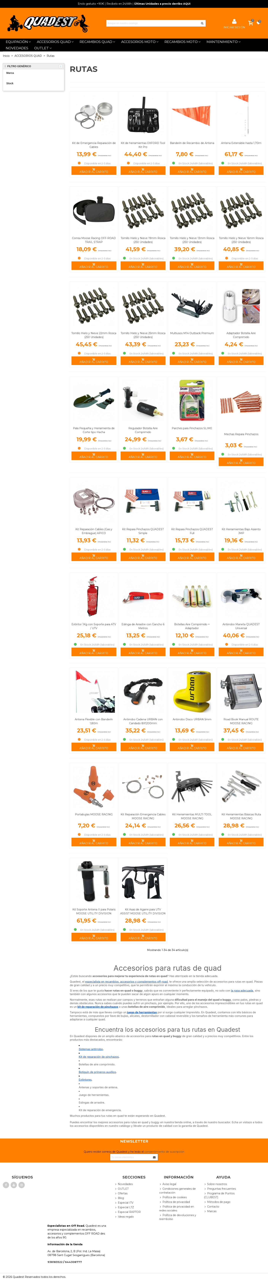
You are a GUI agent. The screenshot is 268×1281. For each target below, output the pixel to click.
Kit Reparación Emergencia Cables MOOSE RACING (143, 816)
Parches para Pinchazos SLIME (192, 428)
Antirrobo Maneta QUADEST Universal (241, 626)
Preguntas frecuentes (220, 1189)
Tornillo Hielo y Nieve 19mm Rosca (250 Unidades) (143, 240)
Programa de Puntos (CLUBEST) (219, 1195)
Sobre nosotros (215, 1184)
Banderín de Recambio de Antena (192, 143)
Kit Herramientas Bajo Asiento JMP (241, 531)
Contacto (211, 1207)
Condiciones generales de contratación (177, 1190)
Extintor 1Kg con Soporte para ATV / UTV (93, 626)
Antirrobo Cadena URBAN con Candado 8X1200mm (143, 721)
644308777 (73, 1262)
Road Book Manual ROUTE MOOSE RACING (241, 721)
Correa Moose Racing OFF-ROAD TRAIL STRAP (94, 240)
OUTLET (41, 48)
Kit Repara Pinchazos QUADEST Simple (143, 531)
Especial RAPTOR (127, 1212)
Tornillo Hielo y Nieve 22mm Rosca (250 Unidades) (93, 335)
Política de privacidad (174, 1202)
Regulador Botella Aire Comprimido (143, 430)
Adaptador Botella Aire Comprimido (241, 335)
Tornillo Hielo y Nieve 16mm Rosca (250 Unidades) (241, 240)
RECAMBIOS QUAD (96, 42)
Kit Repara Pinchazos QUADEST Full (192, 531)
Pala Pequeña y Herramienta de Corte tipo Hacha (94, 430)
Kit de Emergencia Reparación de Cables (94, 145)
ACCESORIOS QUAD (54, 42)
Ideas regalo (124, 1217)
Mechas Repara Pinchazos (241, 434)
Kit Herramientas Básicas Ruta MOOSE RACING (241, 816)
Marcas (210, 1211)
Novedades (123, 1184)
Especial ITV (123, 1203)
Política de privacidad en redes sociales (176, 1208)
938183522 (55, 1262)
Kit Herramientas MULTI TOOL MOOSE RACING (192, 816)
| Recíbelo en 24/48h (105, 3)
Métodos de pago (217, 1202)
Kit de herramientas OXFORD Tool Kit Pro (143, 145)
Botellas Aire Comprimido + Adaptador (192, 626)
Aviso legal (167, 1184)
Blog (119, 1198)
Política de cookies (173, 1197)
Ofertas (120, 1193)
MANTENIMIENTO (222, 42)
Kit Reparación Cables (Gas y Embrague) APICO (93, 531)
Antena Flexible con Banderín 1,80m (94, 721)
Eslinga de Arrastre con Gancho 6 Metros (143, 626)
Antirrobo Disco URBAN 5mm (192, 719)
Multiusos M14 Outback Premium (192, 333)
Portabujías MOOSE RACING (94, 814)
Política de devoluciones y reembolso (177, 1217)
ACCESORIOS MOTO (138, 42)
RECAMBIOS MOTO (181, 42)
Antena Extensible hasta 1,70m (241, 143)
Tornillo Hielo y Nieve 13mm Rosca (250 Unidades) (192, 240)
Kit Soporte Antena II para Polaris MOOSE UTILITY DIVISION (93, 911)
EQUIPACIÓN (17, 42)
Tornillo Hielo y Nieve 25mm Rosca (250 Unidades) (143, 335)
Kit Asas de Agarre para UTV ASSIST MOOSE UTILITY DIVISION (143, 911)
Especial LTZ (124, 1207)
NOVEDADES (17, 48)
